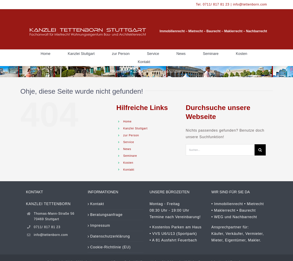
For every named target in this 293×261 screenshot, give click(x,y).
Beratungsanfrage (106, 215)
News (127, 149)
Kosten (128, 162)
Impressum (100, 225)
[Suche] (260, 149)
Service (128, 142)
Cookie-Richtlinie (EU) (110, 247)
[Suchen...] (220, 149)
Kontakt (128, 169)
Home (127, 121)
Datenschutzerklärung (110, 236)
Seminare (130, 155)
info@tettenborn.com (250, 4)
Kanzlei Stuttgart (135, 128)
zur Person (131, 135)
